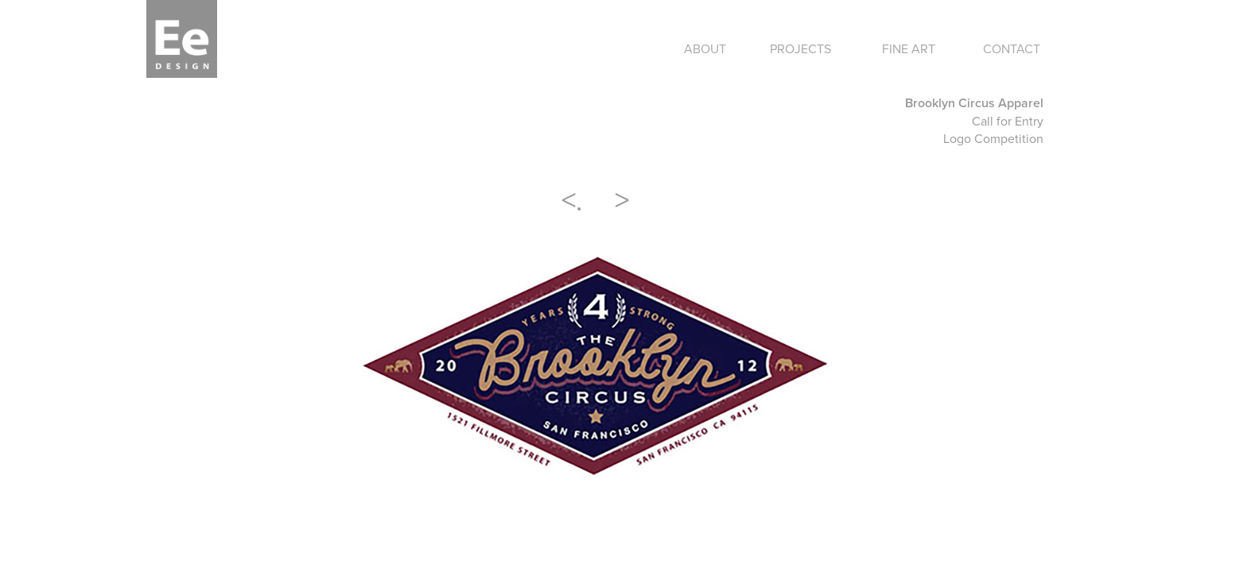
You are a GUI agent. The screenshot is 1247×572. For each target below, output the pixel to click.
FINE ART (908, 48)
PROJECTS (800, 48)
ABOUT (705, 48)
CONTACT (1011, 48)
